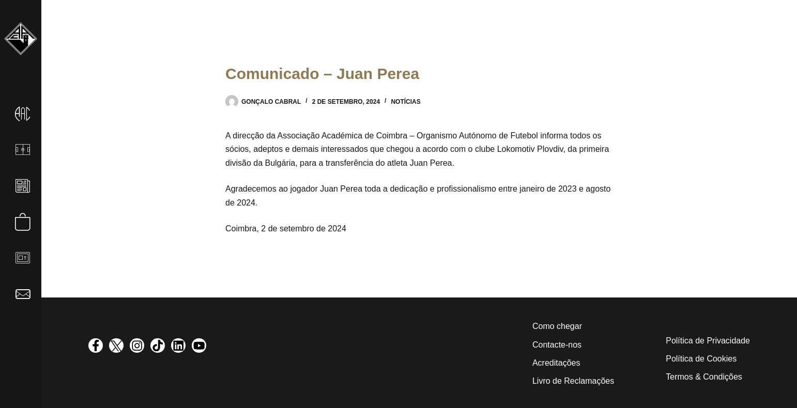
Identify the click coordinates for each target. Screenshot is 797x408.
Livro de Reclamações (573, 380)
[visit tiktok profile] (157, 345)
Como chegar (557, 326)
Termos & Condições (704, 376)
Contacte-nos (556, 344)
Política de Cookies (701, 358)
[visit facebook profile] (95, 345)
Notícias (405, 101)
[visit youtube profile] (199, 345)
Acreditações (556, 362)
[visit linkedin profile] (178, 345)
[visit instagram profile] (137, 345)
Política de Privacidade (708, 340)
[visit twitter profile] (116, 345)
